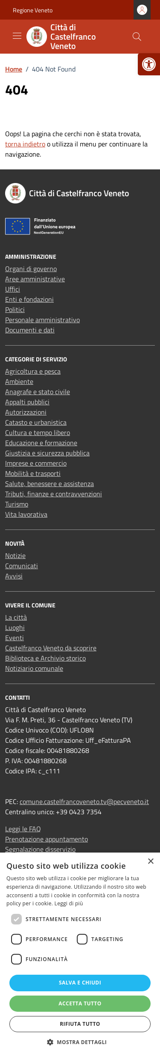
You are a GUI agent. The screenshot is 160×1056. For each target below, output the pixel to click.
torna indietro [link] (25, 144)
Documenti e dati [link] (30, 330)
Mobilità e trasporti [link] (33, 473)
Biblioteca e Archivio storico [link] (45, 658)
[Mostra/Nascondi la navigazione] (17, 36)
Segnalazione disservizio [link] (40, 849)
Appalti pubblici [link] (27, 402)
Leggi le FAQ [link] (23, 829)
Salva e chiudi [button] (80, 982)
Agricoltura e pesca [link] (33, 371)
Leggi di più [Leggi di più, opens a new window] (69, 903)
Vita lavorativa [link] (26, 514)
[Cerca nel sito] (137, 36)
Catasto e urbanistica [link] (36, 422)
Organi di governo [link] (31, 268)
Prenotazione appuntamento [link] (46, 839)
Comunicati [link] (21, 566)
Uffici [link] (12, 289)
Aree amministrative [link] (35, 279)
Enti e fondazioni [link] (29, 299)
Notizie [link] (15, 555)
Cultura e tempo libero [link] (37, 432)
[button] (80, 1042)
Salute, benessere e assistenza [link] (49, 483)
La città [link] (16, 617)
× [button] (150, 862)
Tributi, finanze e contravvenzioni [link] (53, 494)
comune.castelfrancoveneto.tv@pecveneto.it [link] (84, 801)
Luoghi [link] (15, 627)
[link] (149, 64)
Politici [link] (15, 309)
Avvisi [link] (14, 576)
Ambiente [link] (19, 381)
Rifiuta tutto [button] (80, 1023)
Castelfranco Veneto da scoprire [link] (50, 648)
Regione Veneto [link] (32, 10)
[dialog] (80, 954)
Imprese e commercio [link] (36, 463)
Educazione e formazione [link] (41, 443)
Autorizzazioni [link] (26, 412)
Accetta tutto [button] (79, 1003)
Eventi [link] (14, 637)
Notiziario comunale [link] (34, 668)
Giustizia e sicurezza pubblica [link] (47, 453)
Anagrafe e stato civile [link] (37, 391)
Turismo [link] (16, 504)
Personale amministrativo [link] (42, 320)
